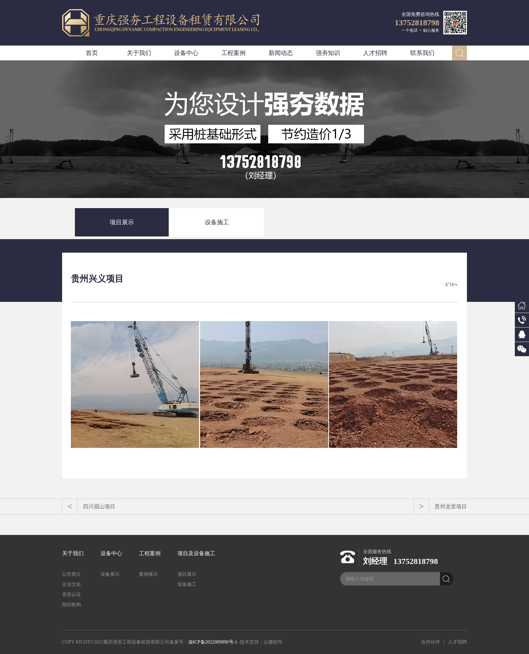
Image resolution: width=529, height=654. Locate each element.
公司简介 (71, 574)
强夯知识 (328, 53)
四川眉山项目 (99, 506)
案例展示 (148, 574)
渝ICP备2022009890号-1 (212, 642)
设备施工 (217, 222)
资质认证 (71, 594)
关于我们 (139, 53)
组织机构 (71, 604)
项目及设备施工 (196, 553)
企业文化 (71, 584)
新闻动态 (281, 53)
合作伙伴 (430, 642)
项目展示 (122, 222)
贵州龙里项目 (451, 506)
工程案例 (233, 53)
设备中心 (186, 53)
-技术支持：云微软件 (261, 642)
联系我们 (422, 53)
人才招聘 (375, 53)
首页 (92, 53)
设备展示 (110, 574)
